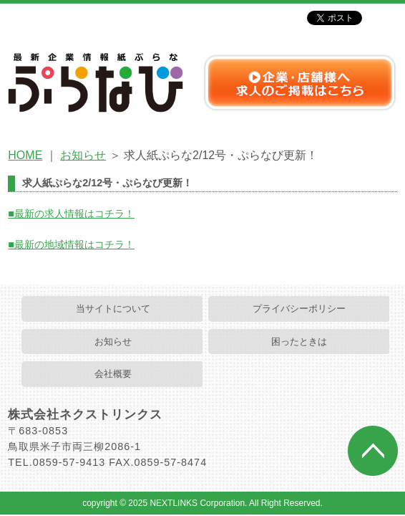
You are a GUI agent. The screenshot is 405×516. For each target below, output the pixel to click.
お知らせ (83, 155)
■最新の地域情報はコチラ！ (71, 244)
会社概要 (113, 373)
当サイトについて (113, 308)
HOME (25, 155)
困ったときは (299, 341)
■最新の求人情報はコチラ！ (71, 213)
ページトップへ (373, 451)
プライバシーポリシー (299, 308)
